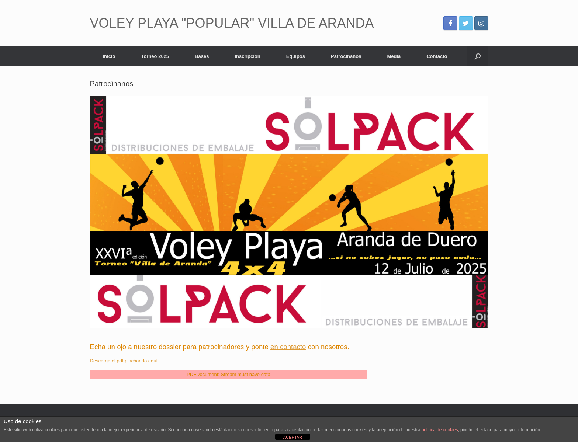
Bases (202, 56)
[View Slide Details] (289, 212)
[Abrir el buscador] (477, 56)
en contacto (288, 347)
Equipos (295, 56)
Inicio (109, 56)
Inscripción (247, 56)
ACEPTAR (292, 437)
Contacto (436, 56)
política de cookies (440, 429)
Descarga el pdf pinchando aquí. (124, 360)
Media (394, 56)
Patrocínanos (346, 56)
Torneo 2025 (155, 56)
